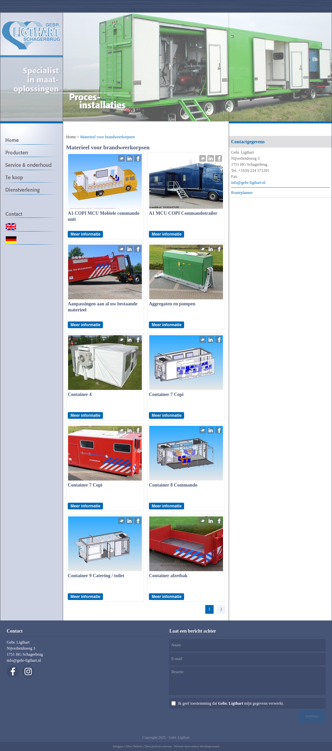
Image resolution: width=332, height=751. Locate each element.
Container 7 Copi (166, 394)
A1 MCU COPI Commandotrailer (183, 213)
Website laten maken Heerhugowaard (196, 746)
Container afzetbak (168, 575)
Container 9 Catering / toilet (96, 575)
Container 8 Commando (173, 485)
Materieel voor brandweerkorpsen (107, 137)
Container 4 (80, 394)
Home (71, 137)
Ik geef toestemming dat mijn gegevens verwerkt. (231, 703)
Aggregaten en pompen (172, 303)
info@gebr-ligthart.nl (248, 182)
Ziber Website (134, 746)
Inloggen (118, 746)
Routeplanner (242, 192)
